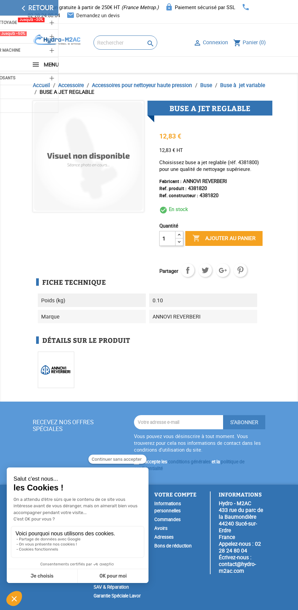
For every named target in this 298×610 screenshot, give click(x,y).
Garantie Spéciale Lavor (117, 596)
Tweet (205, 270)
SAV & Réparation (111, 587)
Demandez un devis (98, 15)
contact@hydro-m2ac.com (237, 567)
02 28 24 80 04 (240, 547)
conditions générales (189, 462)
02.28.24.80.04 (44, 15)
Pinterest (240, 270)
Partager (187, 270)
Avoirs (160, 528)
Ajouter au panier (223, 238)
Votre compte (175, 494)
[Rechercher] (125, 42)
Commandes (167, 519)
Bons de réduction (173, 546)
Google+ (222, 270)
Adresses (163, 537)
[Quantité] (167, 238)
